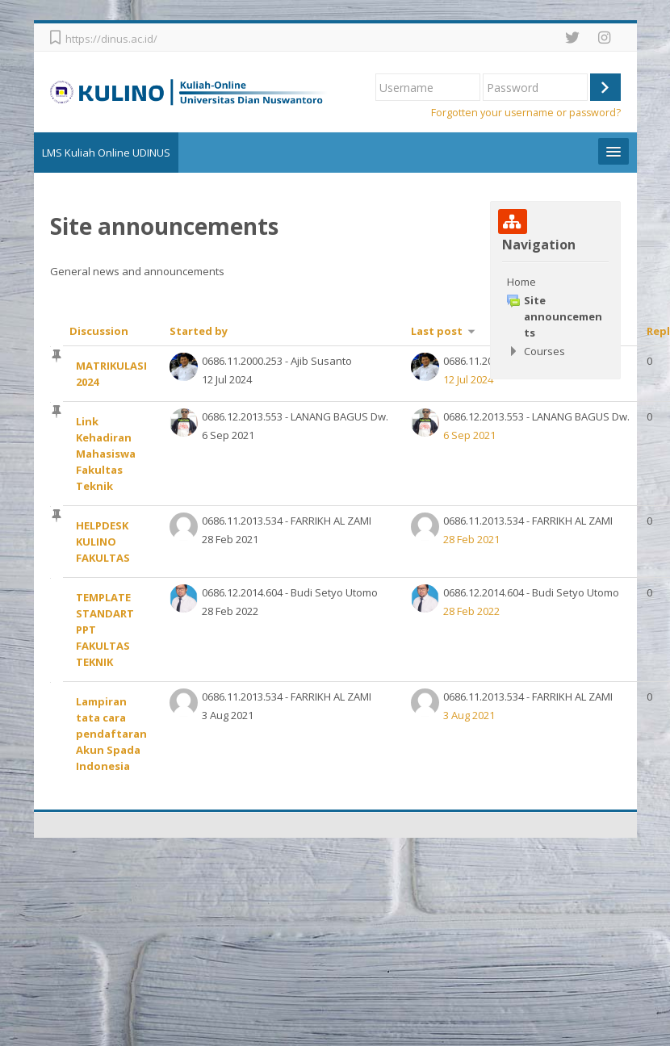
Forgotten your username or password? (526, 112)
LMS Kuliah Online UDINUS (108, 152)
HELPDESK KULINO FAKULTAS (105, 541)
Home (521, 281)
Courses (544, 351)
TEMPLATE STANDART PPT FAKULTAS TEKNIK (107, 629)
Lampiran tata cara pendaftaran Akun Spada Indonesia (113, 733)
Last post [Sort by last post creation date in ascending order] (439, 331)
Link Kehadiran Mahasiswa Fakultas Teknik (108, 453)
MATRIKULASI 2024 (113, 373)
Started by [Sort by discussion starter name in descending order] (201, 331)
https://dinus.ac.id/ (114, 38)
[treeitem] (555, 316)
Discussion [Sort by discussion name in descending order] (101, 331)
